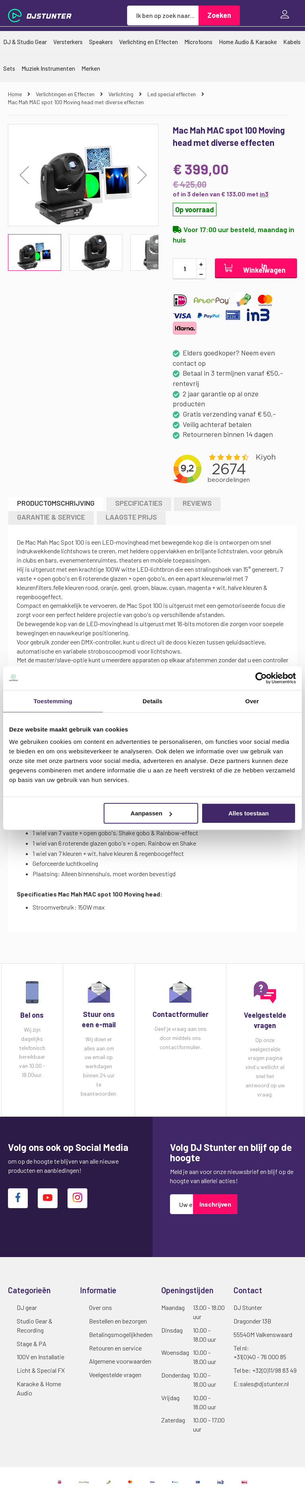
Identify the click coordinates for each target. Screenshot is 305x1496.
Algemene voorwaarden (120, 1361)
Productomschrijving (56, 503)
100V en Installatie (40, 1356)
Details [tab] (152, 700)
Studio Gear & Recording (34, 1325)
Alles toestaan (248, 813)
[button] (24, 175)
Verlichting (121, 94)
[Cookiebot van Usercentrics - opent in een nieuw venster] (261, 678)
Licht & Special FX (41, 1370)
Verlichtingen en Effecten (66, 94)
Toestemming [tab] (53, 700)
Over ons (100, 1307)
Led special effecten (172, 94)
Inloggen (286, 15)
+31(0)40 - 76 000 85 (260, 1356)
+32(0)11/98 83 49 (274, 1370)
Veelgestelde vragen (115, 1374)
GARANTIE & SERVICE (51, 516)
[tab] (56, 504)
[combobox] (163, 15)
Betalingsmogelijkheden (120, 1334)
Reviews (197, 503)
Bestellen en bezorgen (118, 1321)
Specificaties (138, 503)
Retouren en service (115, 1348)
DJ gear (27, 1307)
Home (15, 94)
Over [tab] (252, 700)
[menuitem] (25, 42)
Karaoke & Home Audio (39, 1388)
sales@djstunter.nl (264, 1383)
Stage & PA (31, 1343)
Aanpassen (151, 813)
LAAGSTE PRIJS (131, 516)
